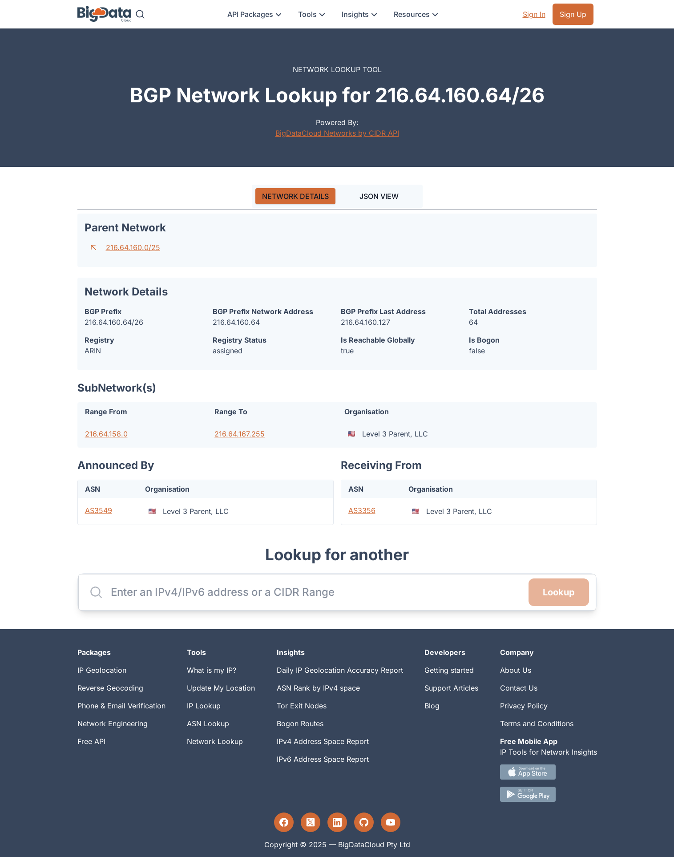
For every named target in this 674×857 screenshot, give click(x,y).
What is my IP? (211, 670)
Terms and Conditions (536, 723)
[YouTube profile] (390, 822)
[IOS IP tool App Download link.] (548, 772)
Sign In (534, 14)
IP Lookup (204, 705)
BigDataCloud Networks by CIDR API (337, 133)
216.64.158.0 (106, 433)
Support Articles (451, 687)
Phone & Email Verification (121, 705)
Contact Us (518, 687)
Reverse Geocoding (110, 687)
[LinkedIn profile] (337, 822)
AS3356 (361, 510)
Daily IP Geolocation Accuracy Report (340, 670)
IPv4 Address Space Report (323, 741)
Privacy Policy (524, 705)
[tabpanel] (337, 369)
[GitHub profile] (364, 822)
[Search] (140, 14)
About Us (515, 670)
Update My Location (221, 687)
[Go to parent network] (93, 247)
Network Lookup (215, 741)
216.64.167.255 (239, 433)
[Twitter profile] (310, 822)
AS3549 (98, 510)
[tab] (295, 196)
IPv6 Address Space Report (323, 759)
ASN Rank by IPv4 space (318, 687)
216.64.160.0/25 (133, 247)
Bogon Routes (300, 723)
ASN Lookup (208, 723)
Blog (432, 705)
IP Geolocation (101, 670)
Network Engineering (112, 723)
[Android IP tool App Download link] (548, 794)
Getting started (449, 670)
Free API (91, 741)
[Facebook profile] (284, 822)
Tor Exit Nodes (302, 705)
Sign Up (573, 14)
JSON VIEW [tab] (379, 196)
